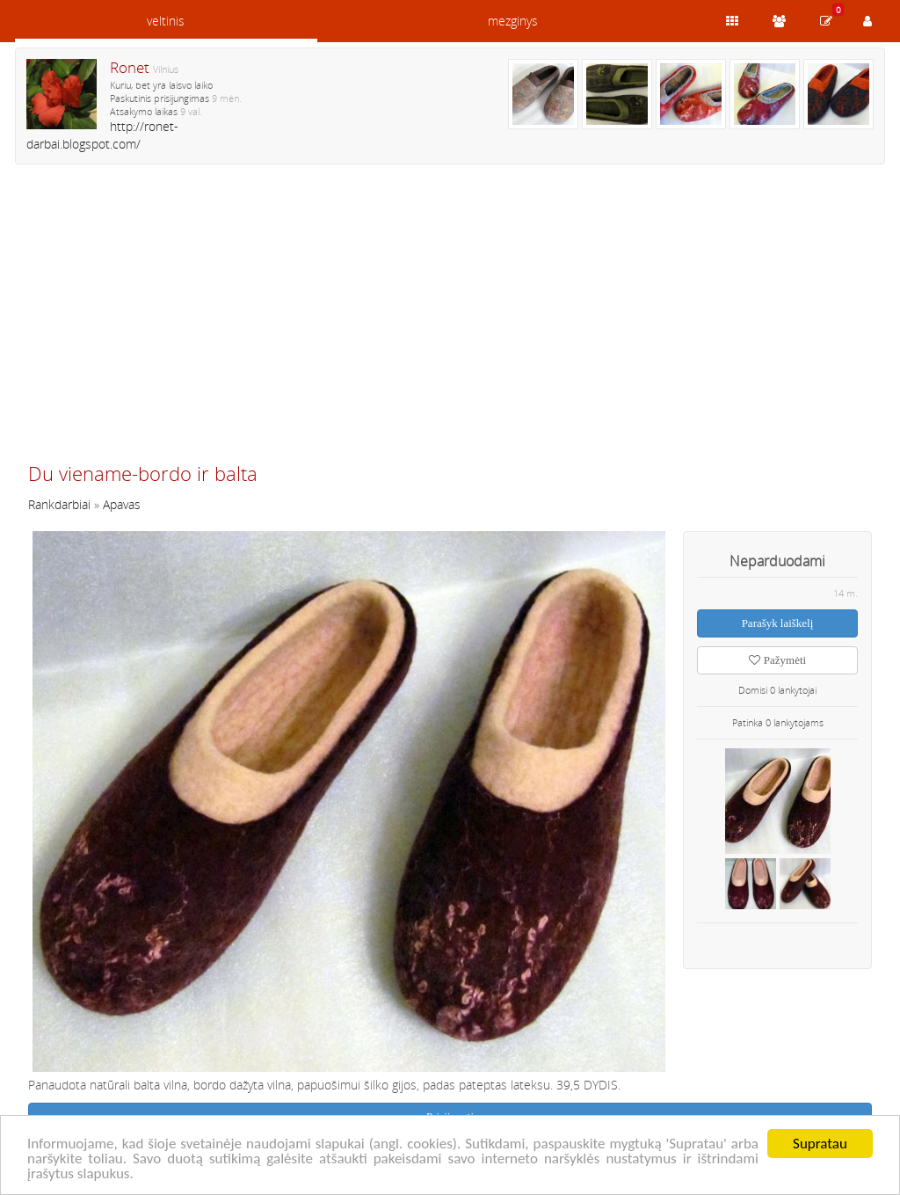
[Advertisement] (450, 321)
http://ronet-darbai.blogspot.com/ (102, 135)
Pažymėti (777, 660)
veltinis (166, 20)
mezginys (513, 20)
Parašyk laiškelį (778, 623)
